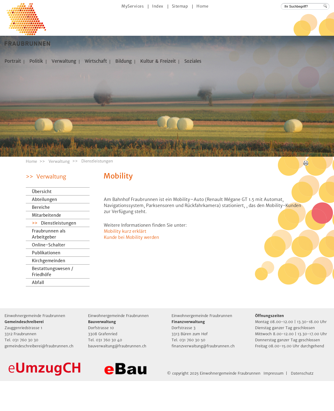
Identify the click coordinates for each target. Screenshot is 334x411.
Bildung (123, 61)
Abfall (38, 312)
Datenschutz (302, 403)
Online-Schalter (48, 275)
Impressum (274, 403)
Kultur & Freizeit (158, 61)
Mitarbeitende (46, 245)
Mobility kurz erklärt (125, 261)
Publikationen (46, 283)
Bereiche (41, 237)
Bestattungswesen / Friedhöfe (52, 301)
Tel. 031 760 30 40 (105, 370)
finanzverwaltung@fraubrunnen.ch (203, 376)
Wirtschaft (96, 61)
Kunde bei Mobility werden (131, 267)
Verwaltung (64, 61)
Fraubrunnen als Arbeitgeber (49, 264)
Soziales (192, 61)
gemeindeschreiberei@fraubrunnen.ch (39, 376)
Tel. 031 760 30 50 (188, 370)
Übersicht (42, 221)
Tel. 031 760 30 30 (21, 370)
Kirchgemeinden (48, 290)
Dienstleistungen (62, 253)
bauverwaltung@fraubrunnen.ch (117, 376)
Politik (36, 61)
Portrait (13, 61)
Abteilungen (44, 229)
